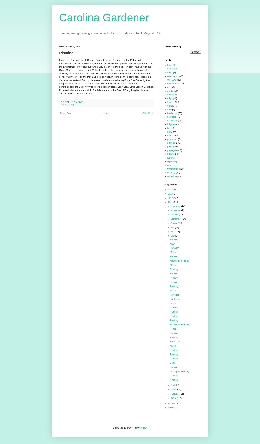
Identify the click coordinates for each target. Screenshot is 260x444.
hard (169, 109)
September (176, 219)
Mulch (173, 252)
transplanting (173, 169)
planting (70, 104)
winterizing (172, 176)
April (172, 385)
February (175, 394)
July (172, 227)
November (175, 210)
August (174, 223)
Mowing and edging (179, 261)
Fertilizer (174, 278)
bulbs (170, 72)
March (173, 389)
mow (169, 132)
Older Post (147, 113)
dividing (171, 91)
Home (107, 113)
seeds (170, 165)
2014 (170, 189)
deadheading (173, 83)
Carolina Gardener (104, 17)
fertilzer (170, 102)
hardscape (172, 113)
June (173, 231)
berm (169, 65)
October (174, 214)
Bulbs (172, 363)
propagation (173, 150)
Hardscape (175, 299)
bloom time (172, 68)
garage (170, 106)
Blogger (143, 428)
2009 (170, 407)
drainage (171, 94)
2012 (170, 198)
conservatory (173, 76)
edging (170, 98)
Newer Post (65, 113)
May (172, 236)
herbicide (171, 117)
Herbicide (174, 239)
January (174, 398)
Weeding (174, 307)
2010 (170, 403)
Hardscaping (176, 341)
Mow (172, 244)
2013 (170, 194)
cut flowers (172, 80)
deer (169, 87)
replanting (172, 161)
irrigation (171, 124)
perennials (172, 139)
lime (169, 128)
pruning (171, 154)
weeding (171, 172)
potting (170, 146)
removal (171, 158)
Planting (174, 269)
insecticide (172, 120)
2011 (170, 202)
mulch (170, 135)
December (175, 206)
